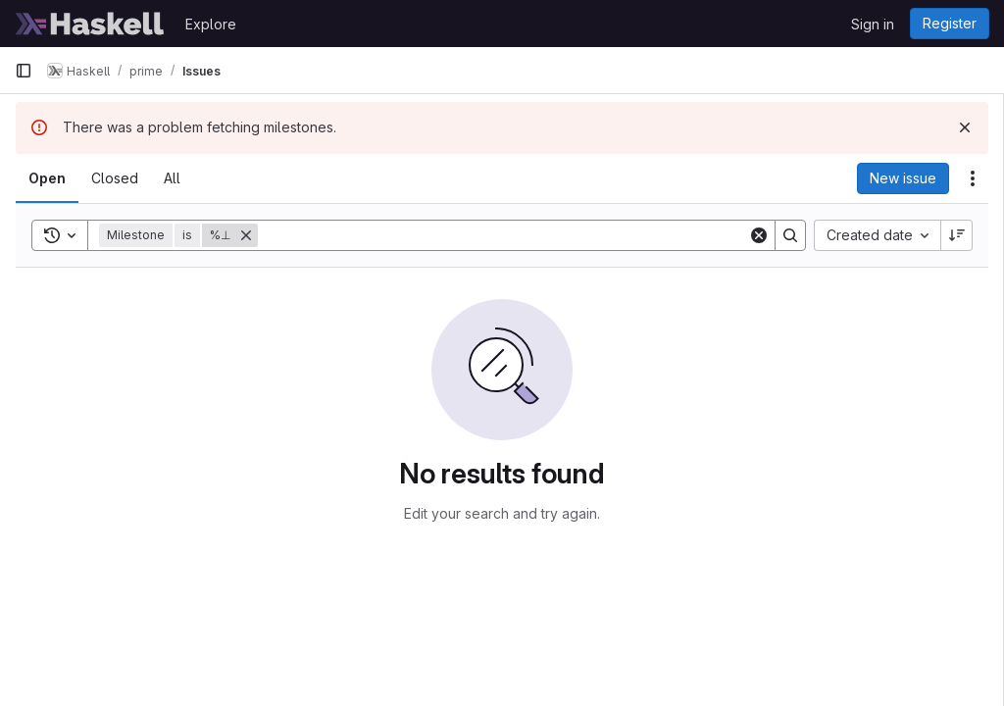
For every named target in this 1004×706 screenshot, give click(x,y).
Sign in (872, 24)
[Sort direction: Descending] (957, 235)
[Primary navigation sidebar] (23, 70)
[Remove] (246, 235)
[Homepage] (90, 23)
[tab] (47, 178)
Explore (210, 24)
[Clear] (759, 235)
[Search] (503, 235)
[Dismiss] (965, 127)
